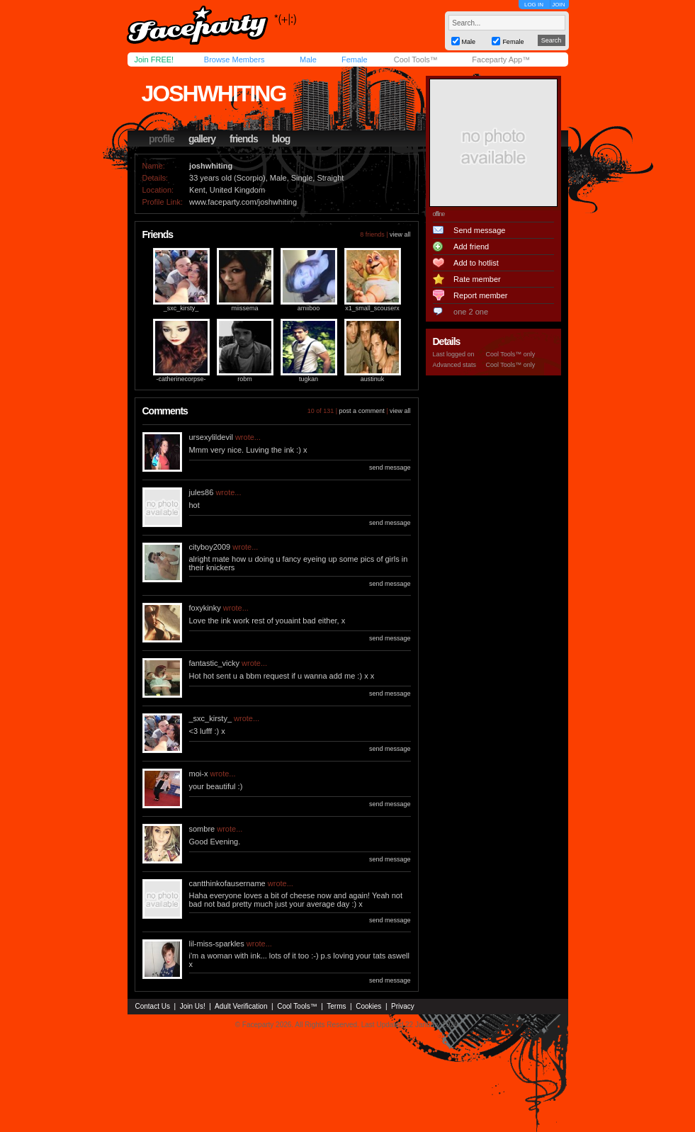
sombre (202, 829)
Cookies (368, 1006)
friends (244, 139)
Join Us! (192, 1006)
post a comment (362, 410)
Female (354, 59)
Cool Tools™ (416, 59)
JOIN (558, 4)
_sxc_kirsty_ (181, 308)
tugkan (308, 379)
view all (400, 234)
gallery (201, 139)
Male (308, 59)
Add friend (471, 246)
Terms (336, 1006)
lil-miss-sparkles (216, 943)
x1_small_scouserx (372, 308)
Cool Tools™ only (511, 354)
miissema (244, 308)
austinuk (373, 379)
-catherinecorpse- (180, 379)
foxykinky (205, 608)
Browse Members (234, 59)
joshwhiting (214, 93)
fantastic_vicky (214, 663)
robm (244, 379)
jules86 (201, 492)
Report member (480, 295)
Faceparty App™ (501, 59)
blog (281, 139)
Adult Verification (241, 1006)
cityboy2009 (210, 547)
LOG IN (533, 4)
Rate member (477, 279)
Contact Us (152, 1006)
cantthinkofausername (227, 883)
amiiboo (309, 308)
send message (390, 467)
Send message (479, 230)
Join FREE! (154, 59)
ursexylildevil (211, 437)
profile (161, 139)
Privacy (402, 1006)
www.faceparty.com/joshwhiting (243, 202)
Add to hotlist (476, 263)
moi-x (198, 773)
